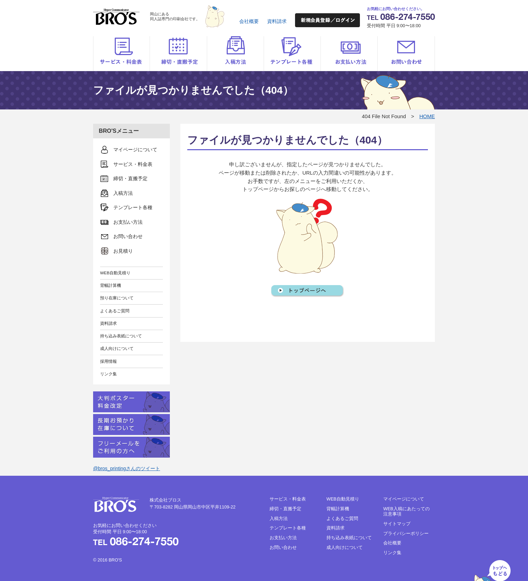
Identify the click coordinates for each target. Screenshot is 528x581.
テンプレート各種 (292, 53)
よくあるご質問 (114, 310)
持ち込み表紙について (121, 336)
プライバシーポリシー (406, 533)
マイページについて (403, 499)
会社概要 (249, 21)
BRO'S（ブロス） (116, 17)
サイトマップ (396, 523)
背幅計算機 (110, 285)
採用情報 (108, 361)
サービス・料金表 (121, 53)
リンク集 (108, 374)
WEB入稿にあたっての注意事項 (406, 511)
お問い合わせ (406, 53)
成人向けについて (117, 348)
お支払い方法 (348, 53)
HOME (427, 116)
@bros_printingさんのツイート (126, 468)
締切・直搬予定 (178, 53)
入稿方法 (235, 53)
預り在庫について (117, 298)
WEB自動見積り (115, 272)
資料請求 (277, 21)
